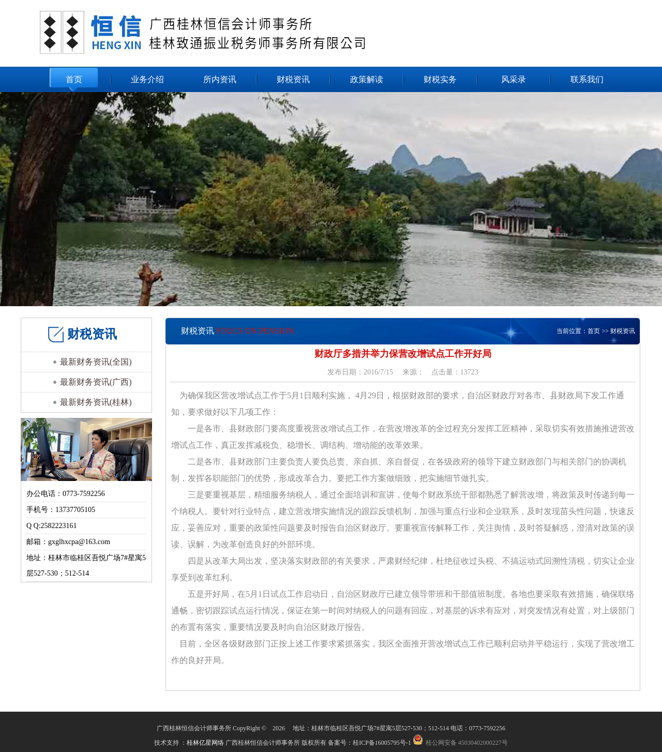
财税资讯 (293, 79)
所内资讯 (219, 79)
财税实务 (440, 79)
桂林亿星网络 (205, 742)
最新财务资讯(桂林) (96, 402)
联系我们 (587, 79)
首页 (74, 79)
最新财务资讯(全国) (96, 361)
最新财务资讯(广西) (96, 382)
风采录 (513, 79)
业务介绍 (147, 79)
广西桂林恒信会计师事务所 (237, 32)
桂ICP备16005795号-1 (383, 742)
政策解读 (366, 79)
